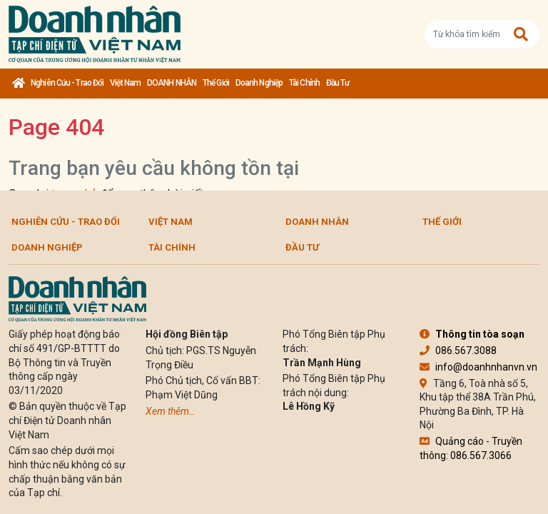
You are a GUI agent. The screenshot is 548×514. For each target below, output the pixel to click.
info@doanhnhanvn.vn (478, 367)
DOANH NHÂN (171, 83)
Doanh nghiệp (259, 83)
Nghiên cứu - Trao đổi (67, 83)
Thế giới (216, 83)
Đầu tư (338, 83)
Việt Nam (125, 83)
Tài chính (304, 83)
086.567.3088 (458, 350)
